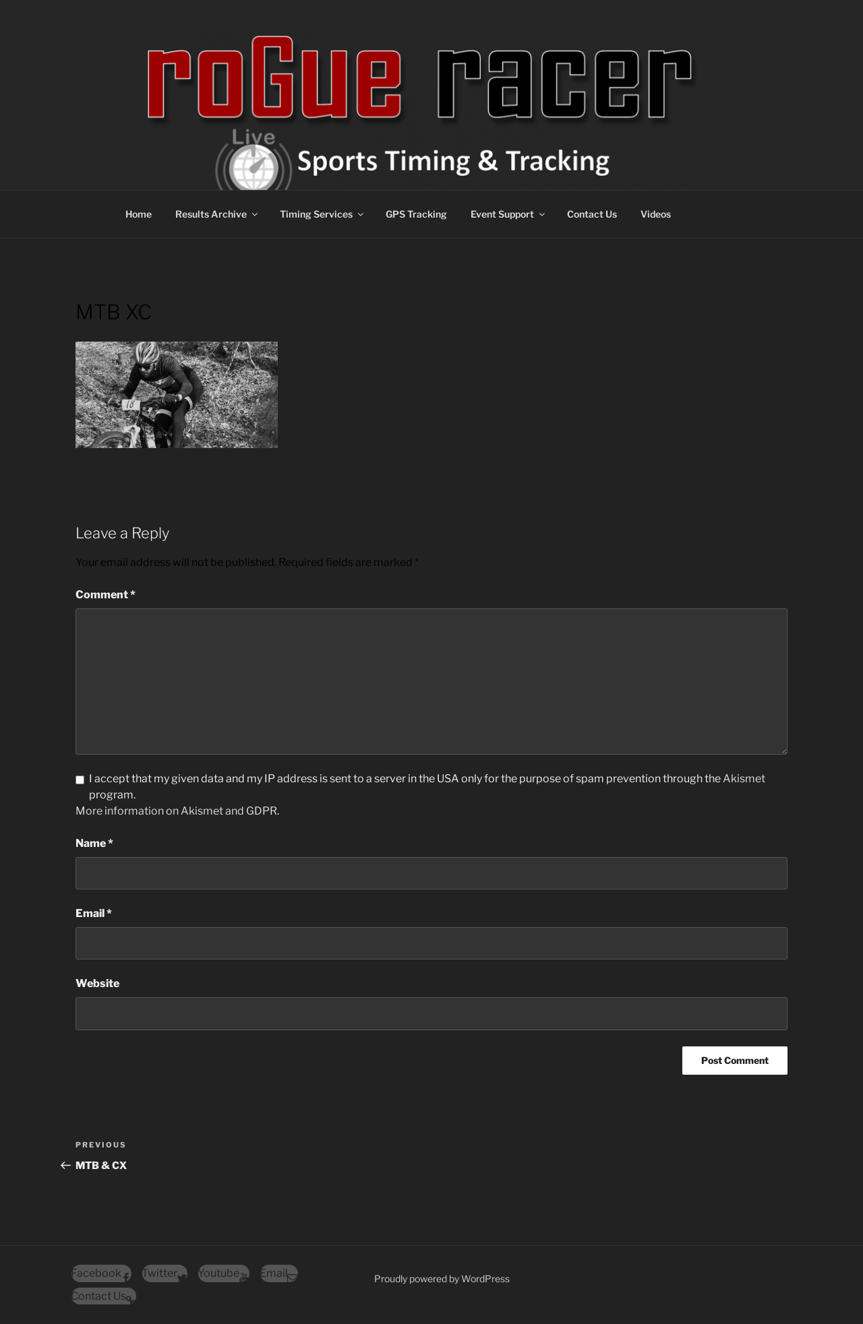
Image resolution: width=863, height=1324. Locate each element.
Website (97, 983)
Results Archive (217, 214)
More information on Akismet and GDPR (176, 811)
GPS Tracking (416, 214)
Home (138, 214)
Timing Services (322, 214)
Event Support (509, 214)
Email (94, 913)
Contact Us (592, 214)
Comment (106, 594)
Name (94, 843)
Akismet (744, 778)
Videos (656, 214)
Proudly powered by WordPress (442, 1278)
